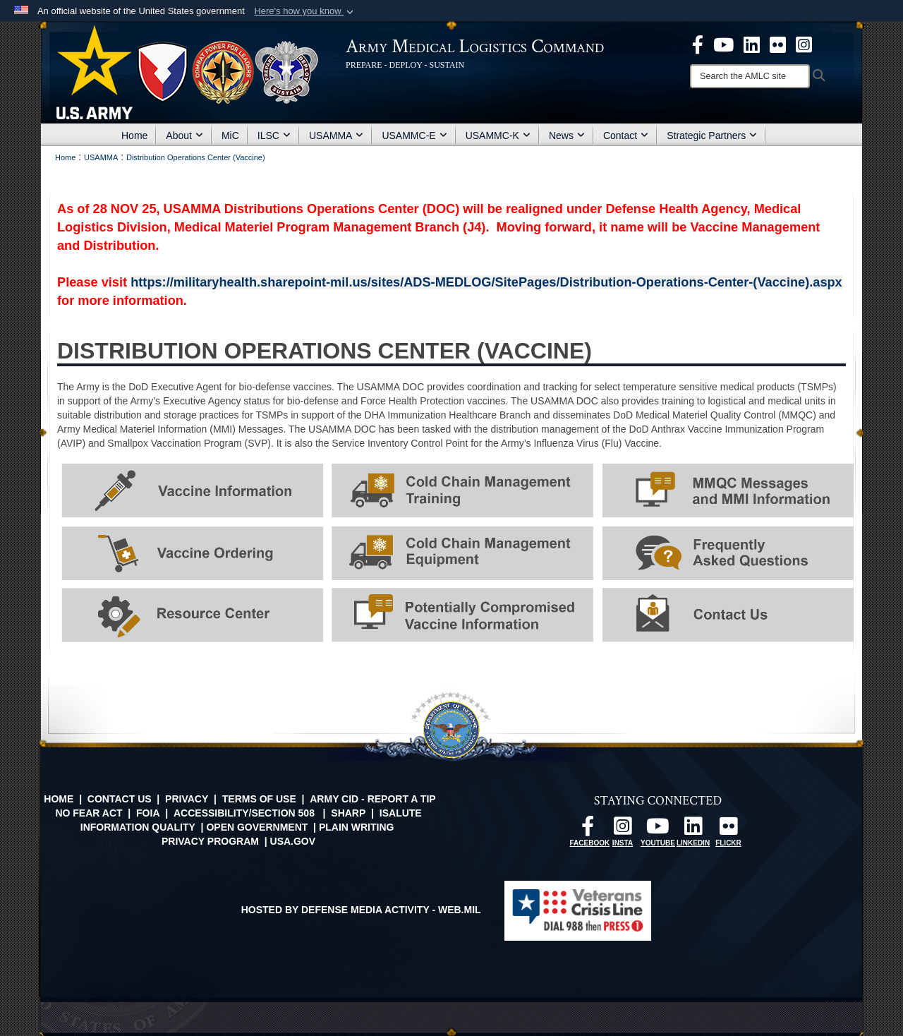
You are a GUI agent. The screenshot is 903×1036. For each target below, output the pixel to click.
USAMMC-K (498, 135)
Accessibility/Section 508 (244, 813)
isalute (401, 813)
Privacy (186, 799)
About (184, 135)
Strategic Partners (712, 135)
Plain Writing (356, 827)
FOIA (147, 813)
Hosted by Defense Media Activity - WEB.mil (361, 909)
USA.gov (293, 841)
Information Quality (137, 827)
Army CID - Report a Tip (372, 799)
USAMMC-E (414, 135)
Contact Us (119, 799)
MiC (230, 135)
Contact (625, 135)
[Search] (750, 76)
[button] (305, 11)
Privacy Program (210, 841)
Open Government (257, 827)
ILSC (274, 135)
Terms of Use (259, 799)
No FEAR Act (88, 813)
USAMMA (336, 135)
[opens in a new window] (697, 43)
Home (134, 135)
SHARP (348, 813)
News (567, 135)
